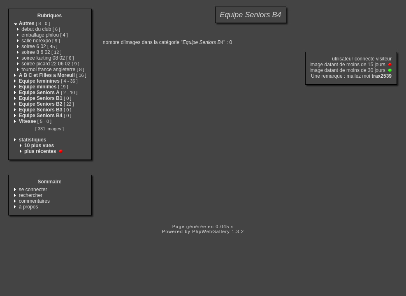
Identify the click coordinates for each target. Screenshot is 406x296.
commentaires (34, 201)
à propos (28, 207)
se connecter (33, 189)
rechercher (30, 195)
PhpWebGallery (211, 231)
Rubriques (49, 15)
